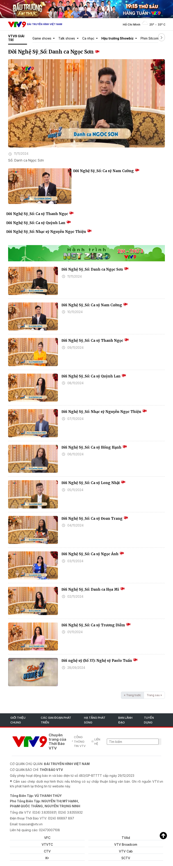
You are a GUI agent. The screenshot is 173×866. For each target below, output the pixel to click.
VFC (47, 838)
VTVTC (47, 844)
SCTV (125, 858)
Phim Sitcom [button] (150, 38)
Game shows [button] (42, 38)
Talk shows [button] (67, 38)
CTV (47, 851)
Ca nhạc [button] (88, 38)
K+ (47, 858)
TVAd (126, 838)
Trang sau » (154, 695)
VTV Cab (126, 851)
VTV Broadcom (125, 844)
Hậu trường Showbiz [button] (117, 38)
